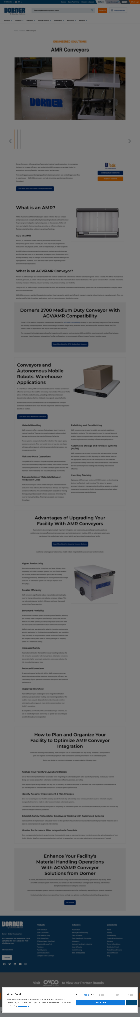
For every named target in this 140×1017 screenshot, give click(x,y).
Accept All (119, 1003)
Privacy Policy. (23, 1006)
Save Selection (90, 1003)
